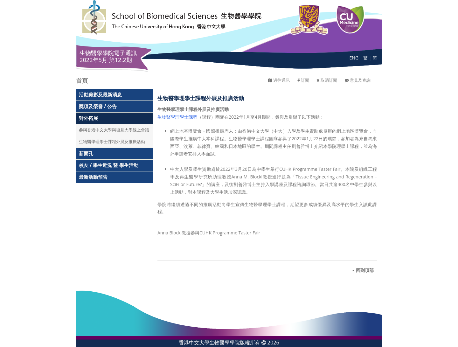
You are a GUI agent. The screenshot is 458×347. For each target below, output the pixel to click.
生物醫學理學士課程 (177, 117)
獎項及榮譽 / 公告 (98, 106)
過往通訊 (281, 80)
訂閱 (305, 80)
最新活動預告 (93, 177)
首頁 (82, 80)
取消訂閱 (329, 80)
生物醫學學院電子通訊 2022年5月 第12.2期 (108, 56)
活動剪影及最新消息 (100, 94)
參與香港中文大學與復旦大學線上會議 (114, 130)
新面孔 (86, 153)
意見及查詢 (360, 80)
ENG (354, 58)
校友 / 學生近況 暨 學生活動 (108, 165)
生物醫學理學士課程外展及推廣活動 (112, 141)
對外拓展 (88, 118)
